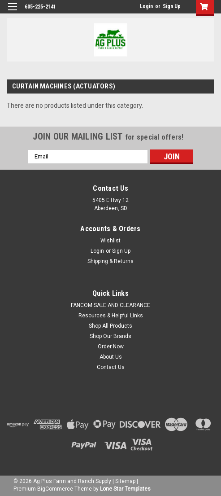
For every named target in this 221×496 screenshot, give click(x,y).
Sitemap (125, 481)
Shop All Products (110, 326)
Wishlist (110, 240)
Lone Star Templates (125, 489)
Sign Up (172, 6)
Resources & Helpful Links (110, 315)
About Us (111, 357)
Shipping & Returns (110, 261)
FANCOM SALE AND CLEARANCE (110, 305)
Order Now (111, 346)
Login (146, 6)
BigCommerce (55, 489)
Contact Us (111, 367)
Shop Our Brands (110, 336)
